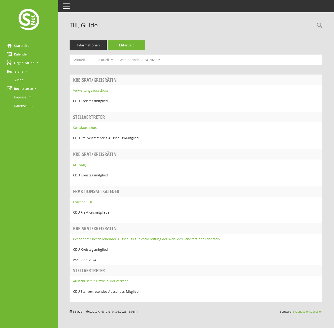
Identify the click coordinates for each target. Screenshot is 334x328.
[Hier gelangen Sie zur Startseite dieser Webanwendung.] (29, 20)
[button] (29, 62)
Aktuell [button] (105, 60)
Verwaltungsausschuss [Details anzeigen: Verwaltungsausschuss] (91, 90)
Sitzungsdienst (307, 312)
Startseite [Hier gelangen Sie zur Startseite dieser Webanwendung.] (18, 45)
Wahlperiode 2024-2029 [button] (140, 60)
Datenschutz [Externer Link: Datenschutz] (23, 106)
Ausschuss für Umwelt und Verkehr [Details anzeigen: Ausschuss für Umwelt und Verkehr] (100, 281)
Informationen (88, 45)
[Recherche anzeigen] (318, 25)
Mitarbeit (126, 45)
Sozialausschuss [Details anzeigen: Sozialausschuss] (85, 127)
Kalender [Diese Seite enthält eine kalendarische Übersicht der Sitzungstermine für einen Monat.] (17, 54)
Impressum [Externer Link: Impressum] (23, 97)
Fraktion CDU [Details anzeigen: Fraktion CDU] (83, 202)
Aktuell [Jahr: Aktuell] (79, 60)
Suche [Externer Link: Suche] (18, 80)
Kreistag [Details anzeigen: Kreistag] (79, 164)
